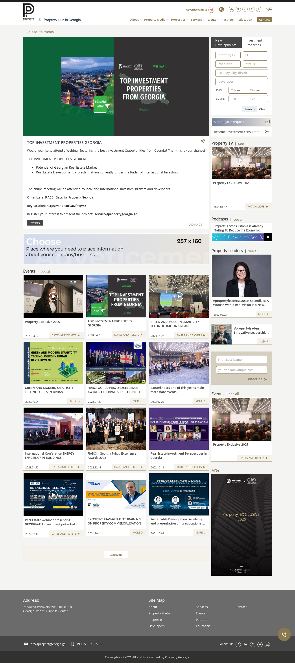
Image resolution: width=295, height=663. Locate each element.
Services (202, 607)
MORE (75, 401)
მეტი (264, 341)
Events (200, 613)
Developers (157, 626)
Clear (263, 109)
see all (45, 271)
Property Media (160, 613)
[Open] (238, 54)
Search (250, 109)
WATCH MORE (258, 207)
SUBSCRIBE (257, 379)
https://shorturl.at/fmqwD (66, 206)
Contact (264, 20)
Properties (156, 619)
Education (245, 20)
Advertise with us (196, 9)
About (153, 607)
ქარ (269, 9)
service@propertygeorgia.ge (116, 214)
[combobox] (228, 55)
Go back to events (40, 32)
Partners (228, 20)
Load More (116, 555)
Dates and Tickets (66, 335)
